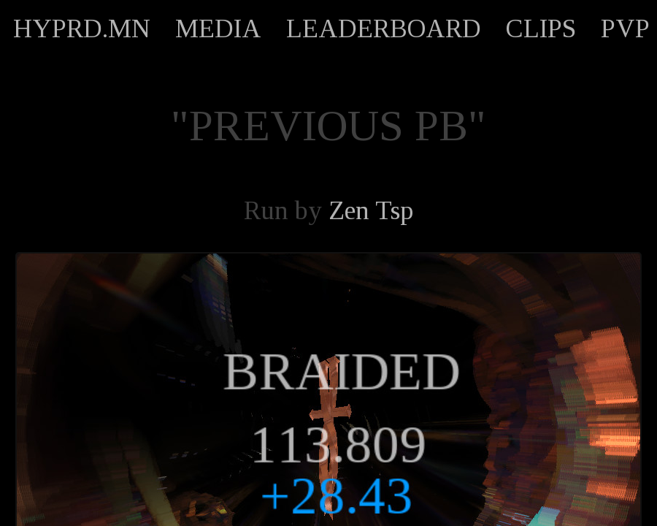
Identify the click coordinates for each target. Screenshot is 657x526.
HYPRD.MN (81, 28)
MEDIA (218, 28)
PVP (625, 28)
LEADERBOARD (383, 28)
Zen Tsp (370, 210)
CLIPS (541, 28)
